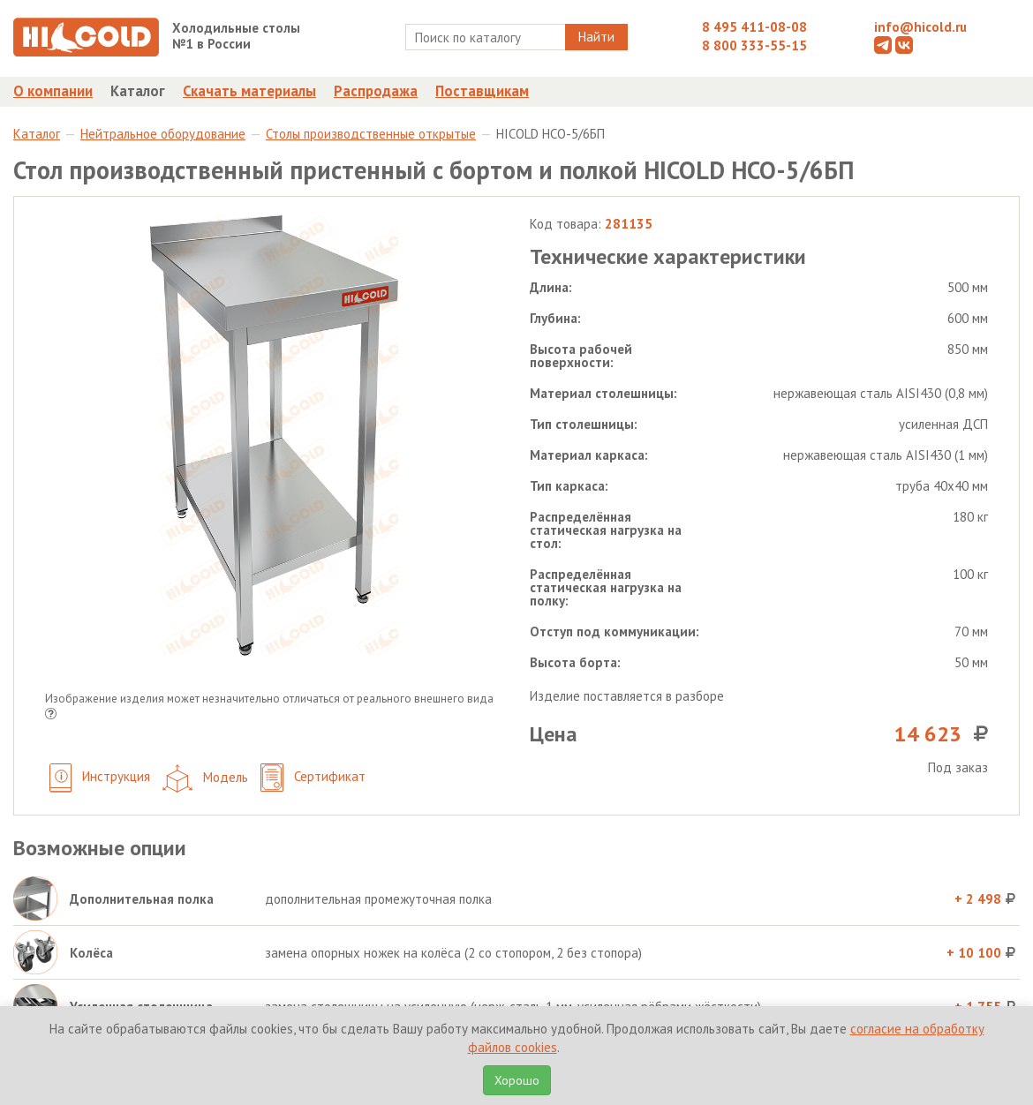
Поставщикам (482, 91)
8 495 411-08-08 (754, 27)
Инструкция (99, 778)
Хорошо (516, 1080)
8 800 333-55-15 (754, 45)
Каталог (137, 91)
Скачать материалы (249, 91)
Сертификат (313, 778)
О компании (53, 91)
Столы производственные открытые (371, 133)
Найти (596, 36)
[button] (51, 715)
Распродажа (376, 91)
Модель (205, 778)
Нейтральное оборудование (162, 133)
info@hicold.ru (920, 27)
